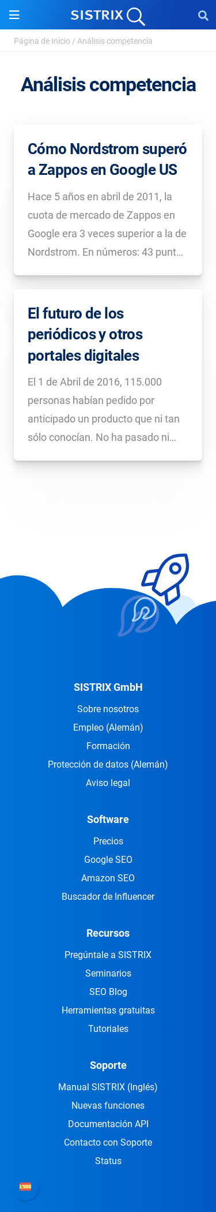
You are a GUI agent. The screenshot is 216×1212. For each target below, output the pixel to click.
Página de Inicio (42, 41)
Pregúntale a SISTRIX (108, 954)
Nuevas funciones (108, 1105)
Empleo (108, 727)
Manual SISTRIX (108, 1087)
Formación (108, 745)
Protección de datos (108, 764)
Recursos (108, 933)
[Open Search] (203, 15)
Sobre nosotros (108, 709)
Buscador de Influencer (108, 896)
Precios (108, 841)
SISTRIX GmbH (108, 687)
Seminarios (108, 973)
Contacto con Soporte (108, 1142)
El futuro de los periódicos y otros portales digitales (85, 334)
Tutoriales (108, 1028)
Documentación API (108, 1124)
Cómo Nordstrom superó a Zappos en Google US (107, 159)
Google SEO (108, 859)
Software (108, 819)
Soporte (108, 1065)
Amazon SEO (108, 878)
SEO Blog (108, 991)
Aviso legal (108, 782)
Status (108, 1160)
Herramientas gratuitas (108, 1010)
